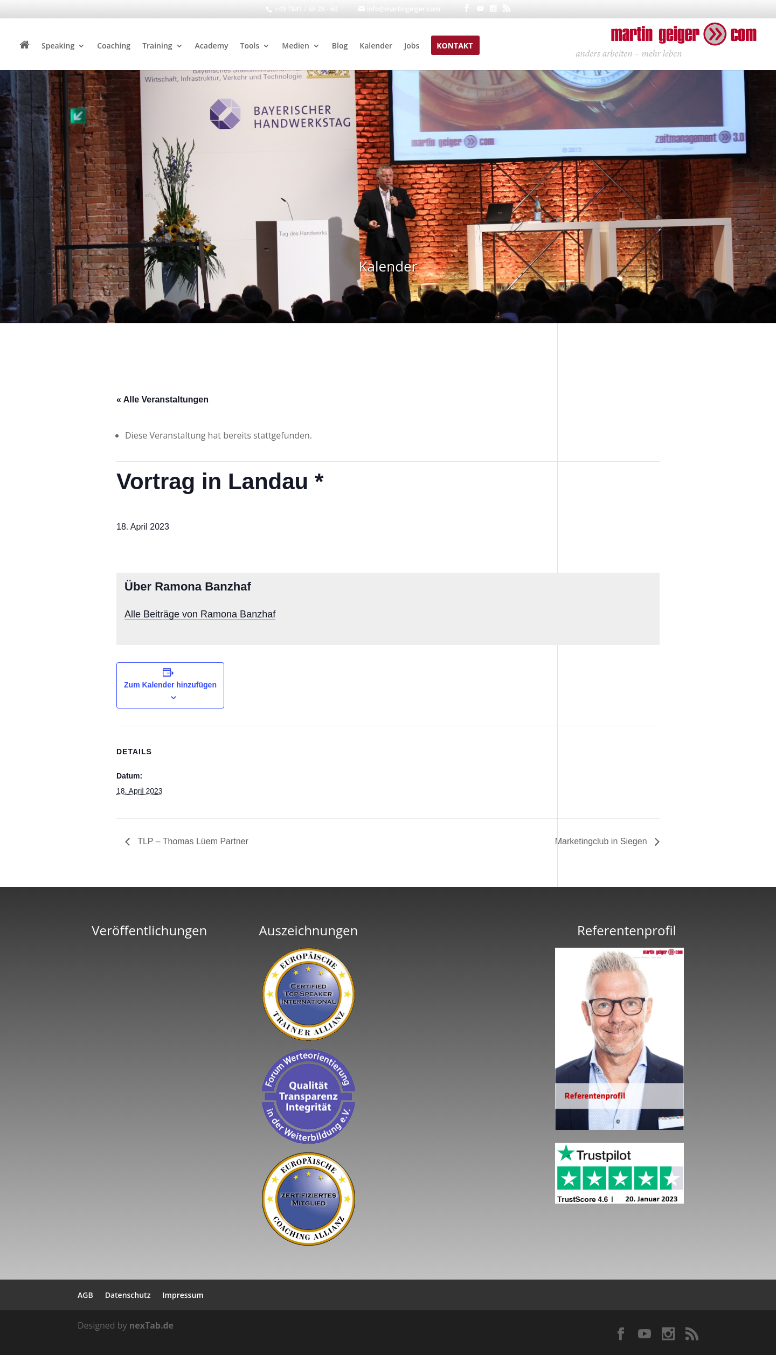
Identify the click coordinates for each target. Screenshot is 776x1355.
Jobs (411, 46)
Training (157, 46)
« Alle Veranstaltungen (162, 399)
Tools (250, 46)
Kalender (375, 46)
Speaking (57, 46)
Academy (211, 46)
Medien (295, 46)
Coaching (113, 46)
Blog (340, 46)
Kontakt (454, 46)
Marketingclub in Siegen (602, 841)
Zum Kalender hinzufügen (170, 684)
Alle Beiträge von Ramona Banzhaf (199, 614)
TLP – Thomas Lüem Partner (191, 841)
